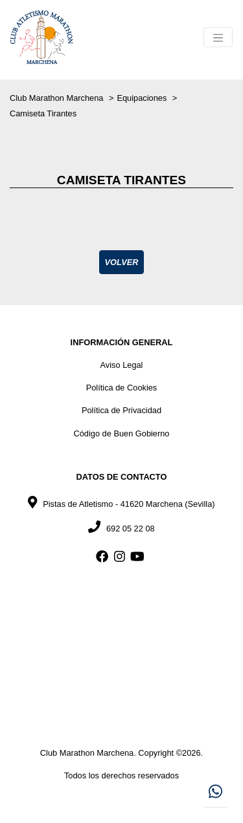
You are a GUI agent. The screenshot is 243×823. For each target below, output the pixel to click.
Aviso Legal (121, 365)
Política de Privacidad (121, 410)
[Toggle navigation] (218, 37)
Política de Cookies (121, 387)
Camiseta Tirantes (43, 113)
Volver (122, 262)
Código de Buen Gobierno (122, 433)
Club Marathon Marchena (58, 98)
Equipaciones (142, 98)
